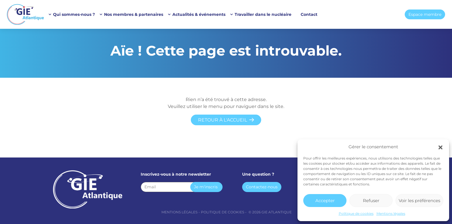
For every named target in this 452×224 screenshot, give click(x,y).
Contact (309, 14)
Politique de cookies (356, 213)
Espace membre (424, 14)
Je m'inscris (206, 186)
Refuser (371, 200)
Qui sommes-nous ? (74, 14)
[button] (440, 147)
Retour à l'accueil (222, 120)
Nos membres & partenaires (133, 14)
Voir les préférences (419, 200)
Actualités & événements (198, 14)
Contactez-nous (262, 186)
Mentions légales (390, 213)
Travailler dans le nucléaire (263, 14)
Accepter (325, 200)
